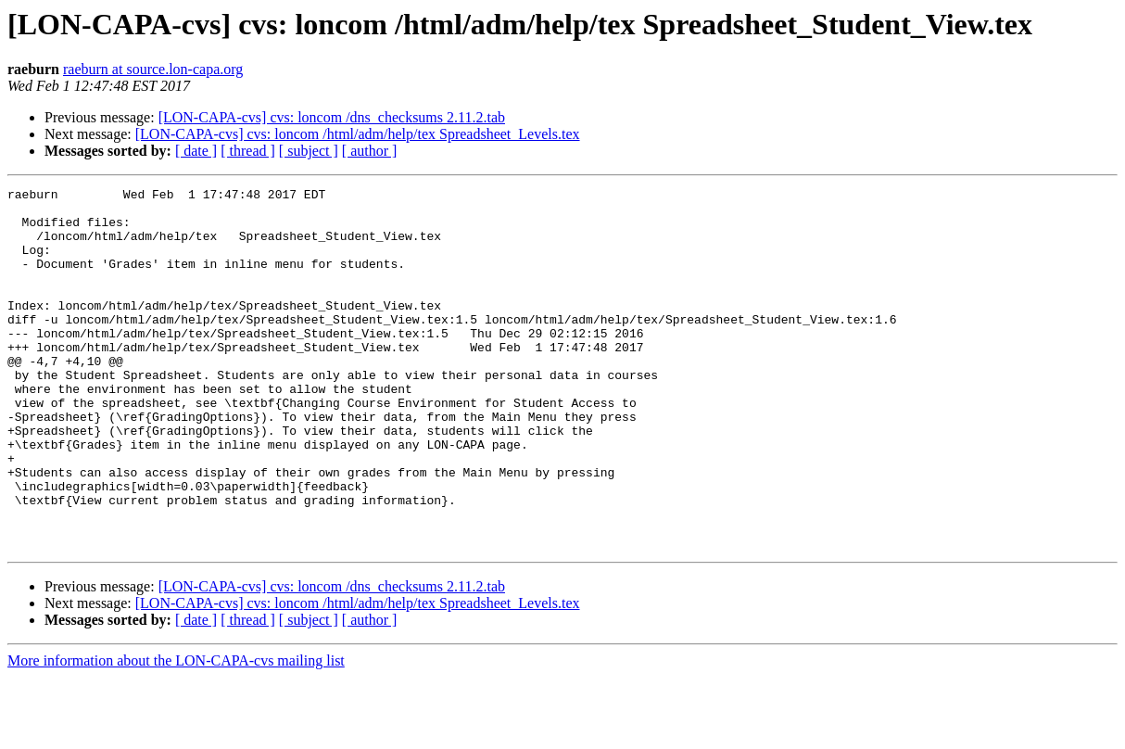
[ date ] (196, 151)
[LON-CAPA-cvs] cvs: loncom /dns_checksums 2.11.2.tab (331, 117)
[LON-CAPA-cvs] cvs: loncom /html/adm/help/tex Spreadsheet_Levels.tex (357, 134)
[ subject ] (308, 151)
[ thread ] (248, 151)
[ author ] (370, 151)
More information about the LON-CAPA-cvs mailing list (176, 733)
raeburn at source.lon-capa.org (153, 69)
